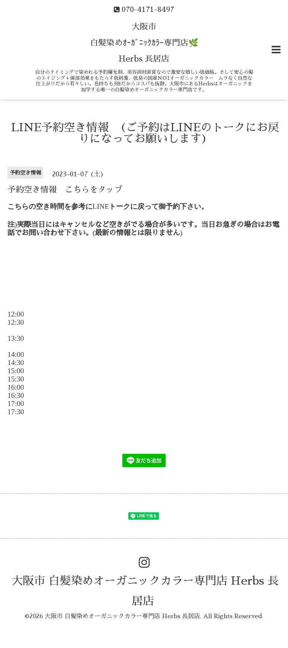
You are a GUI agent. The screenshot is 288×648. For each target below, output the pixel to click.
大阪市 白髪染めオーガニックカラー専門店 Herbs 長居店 (122, 616)
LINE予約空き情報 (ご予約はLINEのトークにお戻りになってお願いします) (145, 133)
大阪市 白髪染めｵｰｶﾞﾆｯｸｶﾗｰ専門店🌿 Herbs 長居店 (144, 43)
